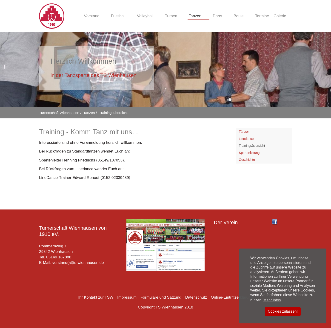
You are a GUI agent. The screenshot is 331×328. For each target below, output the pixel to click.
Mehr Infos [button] (272, 300)
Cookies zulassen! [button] (283, 311)
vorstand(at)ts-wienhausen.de (78, 262)
